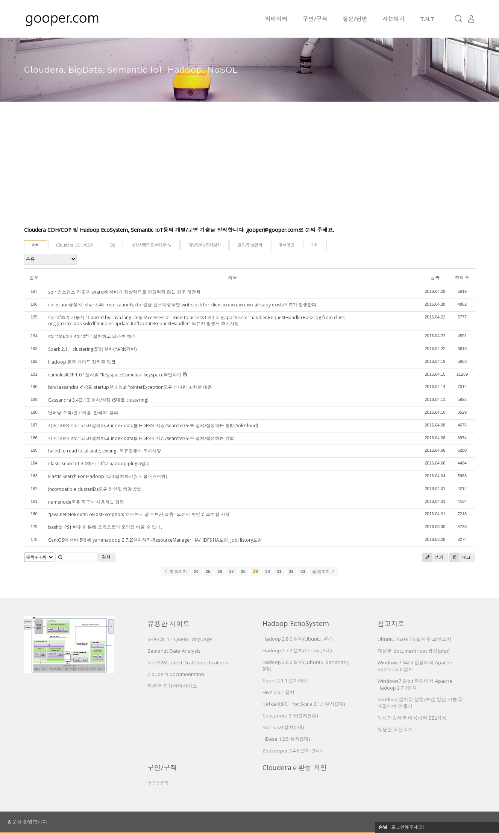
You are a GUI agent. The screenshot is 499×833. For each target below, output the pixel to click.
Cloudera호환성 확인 (294, 767)
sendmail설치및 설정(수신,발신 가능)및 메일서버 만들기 (420, 703)
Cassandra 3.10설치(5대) (290, 715)
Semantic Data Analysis (174, 650)
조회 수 (462, 277)
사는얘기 (393, 19)
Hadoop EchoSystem (295, 623)
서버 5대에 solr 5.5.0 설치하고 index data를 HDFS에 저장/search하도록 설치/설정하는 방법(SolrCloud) (153, 425)
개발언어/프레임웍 (204, 245)
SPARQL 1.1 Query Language (179, 639)
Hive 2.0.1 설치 (278, 692)
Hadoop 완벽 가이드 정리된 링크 (82, 362)
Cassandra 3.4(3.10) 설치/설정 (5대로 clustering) (98, 400)
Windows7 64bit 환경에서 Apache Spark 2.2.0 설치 (415, 666)
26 (219, 571)
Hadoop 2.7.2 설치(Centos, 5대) (297, 650)
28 (243, 571)
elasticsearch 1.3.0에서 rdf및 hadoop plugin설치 (99, 463)
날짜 (435, 277)
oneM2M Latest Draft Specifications (187, 662)
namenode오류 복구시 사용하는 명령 (86, 502)
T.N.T (427, 19)
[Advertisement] (249, 169)
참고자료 (391, 623)
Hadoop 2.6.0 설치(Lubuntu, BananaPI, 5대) (305, 665)
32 (291, 571)
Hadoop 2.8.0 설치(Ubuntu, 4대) (297, 638)
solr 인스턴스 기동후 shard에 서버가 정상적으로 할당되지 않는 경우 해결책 (124, 292)
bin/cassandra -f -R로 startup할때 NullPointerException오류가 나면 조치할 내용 (130, 387)
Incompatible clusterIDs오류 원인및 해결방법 (94, 489)
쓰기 (433, 557)
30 (267, 571)
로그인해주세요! (407, 827)
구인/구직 (315, 19)
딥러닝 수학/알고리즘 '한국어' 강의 (83, 413)
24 (196, 571)
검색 (106, 557)
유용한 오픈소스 (395, 729)
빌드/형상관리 (249, 245)
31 (279, 571)
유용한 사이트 (168, 623)
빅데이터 (276, 19)
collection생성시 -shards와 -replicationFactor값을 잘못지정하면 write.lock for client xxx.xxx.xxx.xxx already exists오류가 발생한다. (183, 305)
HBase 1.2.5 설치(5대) (286, 739)
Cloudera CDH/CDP (74, 245)
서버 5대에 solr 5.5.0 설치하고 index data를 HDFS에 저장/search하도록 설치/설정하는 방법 (141, 438)
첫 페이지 (175, 571)
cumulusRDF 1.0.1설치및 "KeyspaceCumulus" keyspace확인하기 (115, 375)
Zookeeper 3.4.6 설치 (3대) (292, 750)
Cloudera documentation (175, 674)
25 (208, 571)
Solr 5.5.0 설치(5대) (283, 727)
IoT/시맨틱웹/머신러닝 (151, 245)
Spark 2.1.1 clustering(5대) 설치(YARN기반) (92, 349)
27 (231, 571)
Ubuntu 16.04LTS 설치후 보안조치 (415, 639)
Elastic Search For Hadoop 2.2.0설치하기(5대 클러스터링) (107, 476)
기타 (315, 245)
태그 (460, 557)
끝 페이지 (323, 571)
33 (302, 571)
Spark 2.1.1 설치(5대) (285, 680)
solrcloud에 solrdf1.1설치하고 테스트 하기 (92, 336)
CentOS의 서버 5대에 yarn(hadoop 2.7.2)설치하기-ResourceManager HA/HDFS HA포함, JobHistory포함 (155, 540)
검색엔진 (286, 245)
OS (112, 245)
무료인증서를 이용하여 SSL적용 (412, 717)
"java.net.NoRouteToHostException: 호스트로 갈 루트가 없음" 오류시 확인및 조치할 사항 (139, 514)
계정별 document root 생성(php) (413, 650)
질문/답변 (355, 19)
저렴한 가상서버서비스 (172, 685)
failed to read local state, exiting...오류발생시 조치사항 (104, 451)
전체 (36, 246)
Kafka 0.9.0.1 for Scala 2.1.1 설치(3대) (303, 704)
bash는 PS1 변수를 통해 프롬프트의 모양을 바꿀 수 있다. (105, 527)
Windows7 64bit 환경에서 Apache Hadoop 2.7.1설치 (415, 684)
